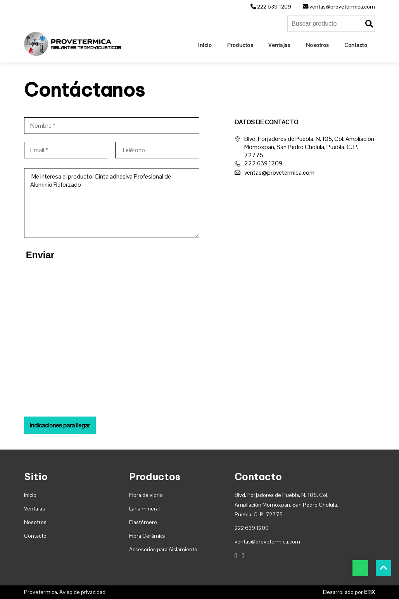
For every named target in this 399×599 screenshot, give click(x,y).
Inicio (30, 494)
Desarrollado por (349, 592)
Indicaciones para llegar (60, 425)
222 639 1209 (270, 6)
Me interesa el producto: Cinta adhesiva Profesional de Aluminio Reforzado (112, 203)
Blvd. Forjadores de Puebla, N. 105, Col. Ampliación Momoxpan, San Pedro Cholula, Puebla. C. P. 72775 (304, 147)
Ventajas (34, 508)
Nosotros (35, 522)
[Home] (204, 45)
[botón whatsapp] (360, 568)
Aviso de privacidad (82, 592)
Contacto (35, 535)
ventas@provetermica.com (339, 6)
